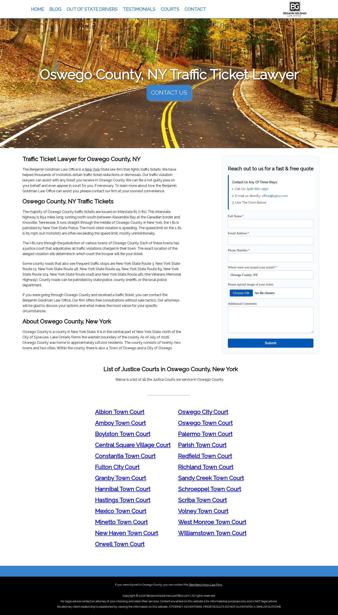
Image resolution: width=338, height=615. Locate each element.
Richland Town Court (205, 467)
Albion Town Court (119, 412)
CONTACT (195, 9)
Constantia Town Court (125, 456)
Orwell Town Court (119, 544)
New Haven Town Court (126, 533)
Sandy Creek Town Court (211, 478)
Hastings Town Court (122, 500)
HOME (37, 9)
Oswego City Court (203, 412)
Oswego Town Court (205, 423)
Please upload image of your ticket (250, 284)
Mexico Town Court (120, 511)
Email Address (238, 233)
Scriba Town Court (202, 500)
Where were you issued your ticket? (252, 267)
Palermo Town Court (205, 434)
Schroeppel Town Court (209, 489)
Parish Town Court (202, 445)
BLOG (55, 9)
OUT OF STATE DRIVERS (92, 9)
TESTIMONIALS (139, 9)
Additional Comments (242, 303)
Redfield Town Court (205, 456)
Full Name (236, 216)
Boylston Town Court (122, 434)
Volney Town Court (203, 511)
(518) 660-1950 (257, 189)
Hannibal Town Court (122, 489)
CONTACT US (169, 92)
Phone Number (239, 250)
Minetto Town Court (121, 522)
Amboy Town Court (120, 423)
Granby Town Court (120, 478)
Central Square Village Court (133, 445)
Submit (270, 343)
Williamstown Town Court (212, 533)
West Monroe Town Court (212, 522)
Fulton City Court (117, 467)
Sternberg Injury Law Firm (205, 584)
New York (92, 169)
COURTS (170, 9)
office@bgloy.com (275, 196)
